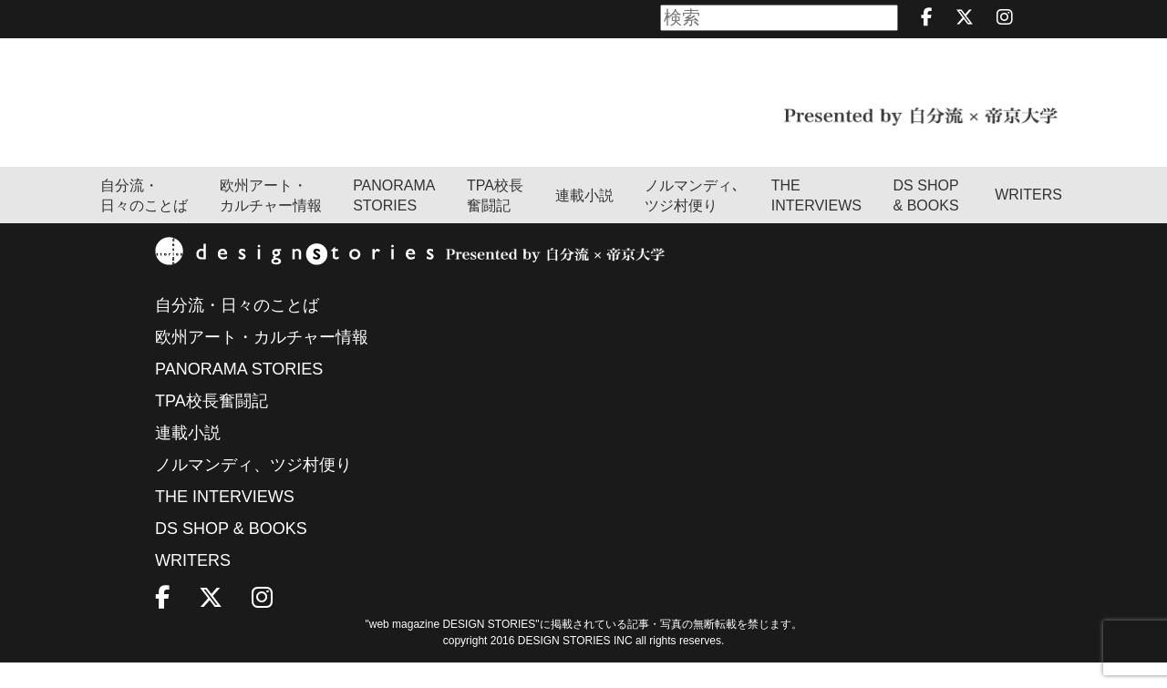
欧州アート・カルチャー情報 (271, 222)
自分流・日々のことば (144, 222)
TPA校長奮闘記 (495, 222)
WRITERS (1028, 220)
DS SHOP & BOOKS (926, 222)
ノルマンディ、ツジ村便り (253, 490)
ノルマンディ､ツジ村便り (692, 222)
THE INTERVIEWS (224, 522)
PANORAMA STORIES (394, 222)
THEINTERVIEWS (816, 222)
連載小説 (584, 222)
